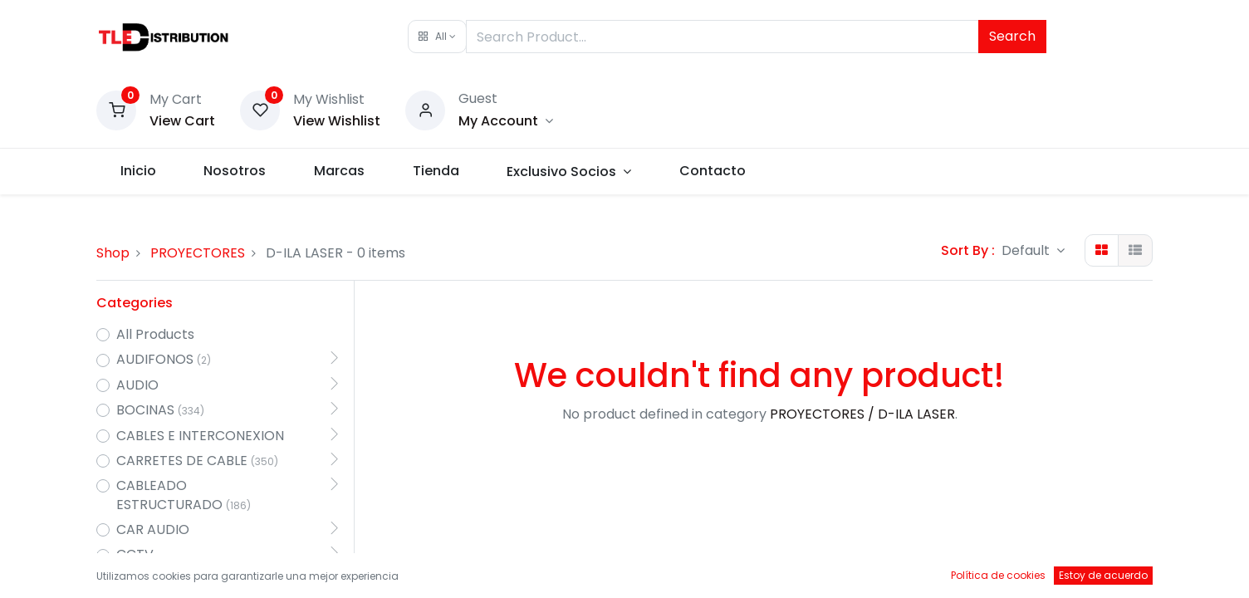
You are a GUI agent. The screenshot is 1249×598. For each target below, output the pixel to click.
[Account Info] (505, 120)
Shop (113, 252)
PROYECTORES (197, 252)
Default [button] (1027, 250)
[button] (437, 36)
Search (1012, 36)
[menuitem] (138, 171)
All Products (155, 335)
